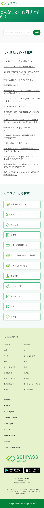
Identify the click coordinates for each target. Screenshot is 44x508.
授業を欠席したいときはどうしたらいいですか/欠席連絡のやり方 (21, 158)
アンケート (8, 356)
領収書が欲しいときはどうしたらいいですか (21, 129)
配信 (5, 361)
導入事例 (7, 406)
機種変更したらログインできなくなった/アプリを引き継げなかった (22, 92)
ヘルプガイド (9, 430)
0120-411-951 (22, 478)
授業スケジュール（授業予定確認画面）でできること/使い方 (21, 150)
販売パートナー (9, 436)
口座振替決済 (9, 384)
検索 (37, 32)
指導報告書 (8, 373)
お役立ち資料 (9, 424)
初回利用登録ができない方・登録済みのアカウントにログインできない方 (21, 73)
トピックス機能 (9, 367)
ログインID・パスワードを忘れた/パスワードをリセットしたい (22, 100)
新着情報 (7, 400)
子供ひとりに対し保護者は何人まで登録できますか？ (21, 113)
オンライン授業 (29, 356)
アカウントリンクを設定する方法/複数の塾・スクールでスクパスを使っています (21, 121)
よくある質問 (9, 412)
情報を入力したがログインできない (19, 80)
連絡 (25, 367)
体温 (25, 361)
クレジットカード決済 (32, 384)
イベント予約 (29, 390)
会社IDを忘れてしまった (14, 106)
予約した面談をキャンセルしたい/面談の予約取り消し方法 (22, 173)
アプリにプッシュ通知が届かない (18, 61)
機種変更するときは (12, 85)
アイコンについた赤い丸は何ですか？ (19, 67)
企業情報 (7, 441)
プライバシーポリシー (12, 447)
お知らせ (7, 345)
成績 (5, 350)
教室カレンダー (9, 378)
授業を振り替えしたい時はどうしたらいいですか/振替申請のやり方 (21, 165)
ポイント (27, 350)
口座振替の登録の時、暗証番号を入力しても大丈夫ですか (21, 136)
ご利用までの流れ (10, 418)
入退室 (6, 390)
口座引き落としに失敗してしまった (19, 143)
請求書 (26, 378)
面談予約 (27, 345)
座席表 (26, 373)
